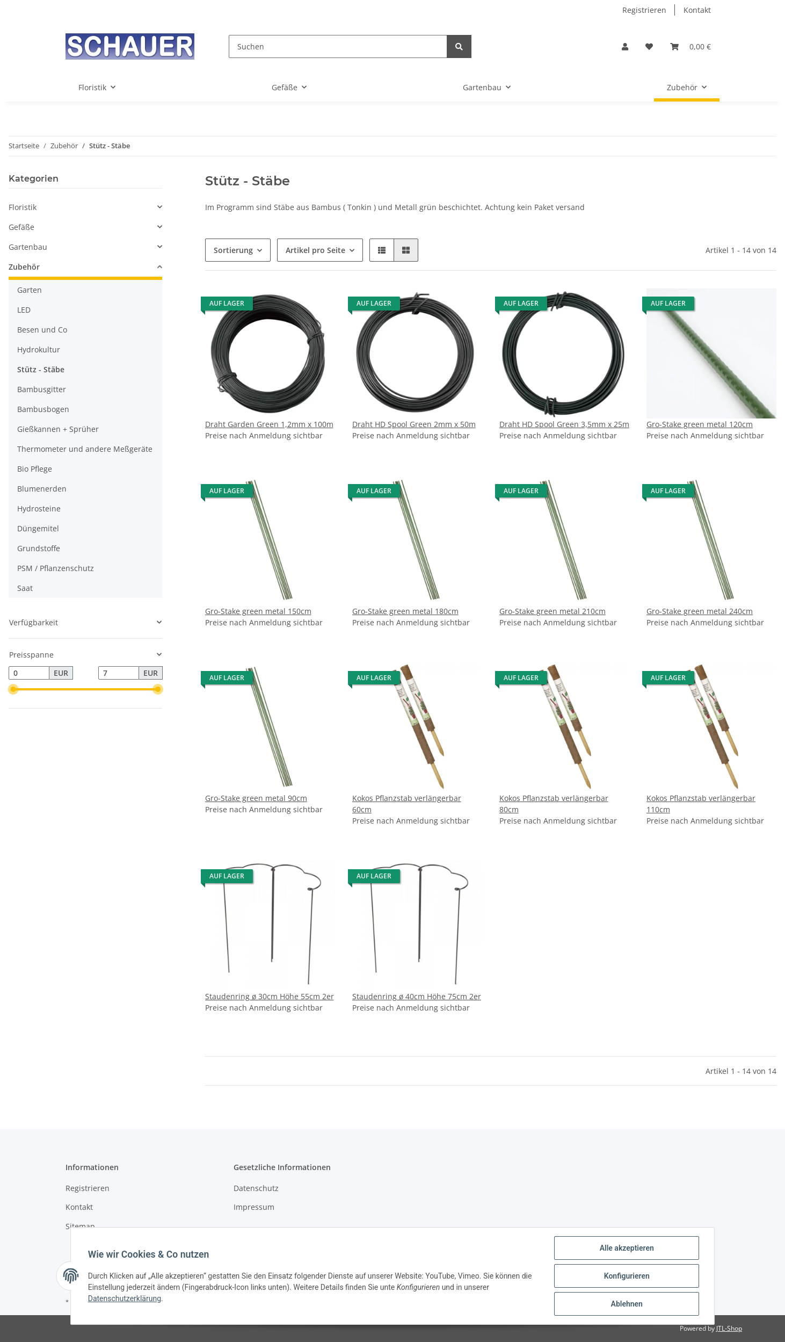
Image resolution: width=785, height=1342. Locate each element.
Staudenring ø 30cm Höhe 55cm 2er (269, 996)
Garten (29, 290)
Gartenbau (28, 247)
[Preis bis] (118, 673)
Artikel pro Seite (315, 250)
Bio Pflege (34, 469)
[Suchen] (338, 46)
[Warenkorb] (690, 46)
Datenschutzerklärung (124, 1298)
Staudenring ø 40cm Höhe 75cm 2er (416, 996)
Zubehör (24, 267)
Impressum (254, 1207)
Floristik (23, 207)
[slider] (13, 689)
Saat (25, 588)
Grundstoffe (38, 548)
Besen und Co (42, 329)
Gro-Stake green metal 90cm (256, 798)
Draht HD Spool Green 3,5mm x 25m (564, 424)
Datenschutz (256, 1188)
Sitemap (80, 1226)
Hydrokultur (38, 349)
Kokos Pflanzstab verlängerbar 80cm (553, 803)
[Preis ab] (29, 673)
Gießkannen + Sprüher (58, 429)
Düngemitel (38, 528)
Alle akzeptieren (626, 1248)
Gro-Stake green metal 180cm (405, 611)
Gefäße (21, 227)
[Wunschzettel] (649, 46)
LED (24, 310)
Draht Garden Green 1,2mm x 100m (269, 424)
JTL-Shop (729, 1328)
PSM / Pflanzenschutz (55, 568)
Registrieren (644, 10)
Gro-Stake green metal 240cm (699, 611)
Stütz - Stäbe (40, 369)
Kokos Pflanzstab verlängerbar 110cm (700, 803)
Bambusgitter (41, 389)
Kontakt (697, 10)
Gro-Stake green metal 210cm (552, 611)
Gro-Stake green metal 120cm (699, 424)
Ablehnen (626, 1304)
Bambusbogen (43, 409)
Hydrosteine (39, 508)
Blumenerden (42, 489)
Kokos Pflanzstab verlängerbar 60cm (406, 803)
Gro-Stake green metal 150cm (258, 611)
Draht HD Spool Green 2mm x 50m (414, 424)
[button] (625, 46)
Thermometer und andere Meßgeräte (84, 449)
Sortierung (233, 250)
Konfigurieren (626, 1276)
